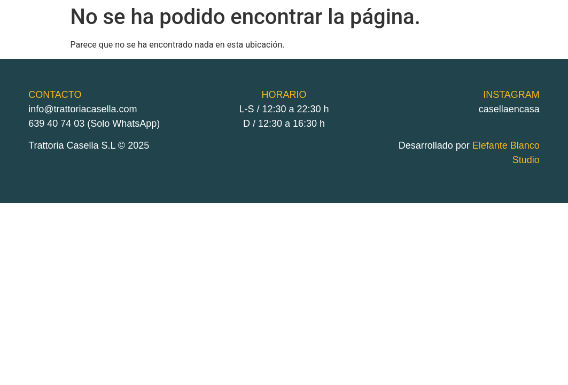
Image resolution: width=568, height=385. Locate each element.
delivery (354, 34)
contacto (481, 34)
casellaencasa (509, 109)
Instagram (529, 34)
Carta (416, 34)
